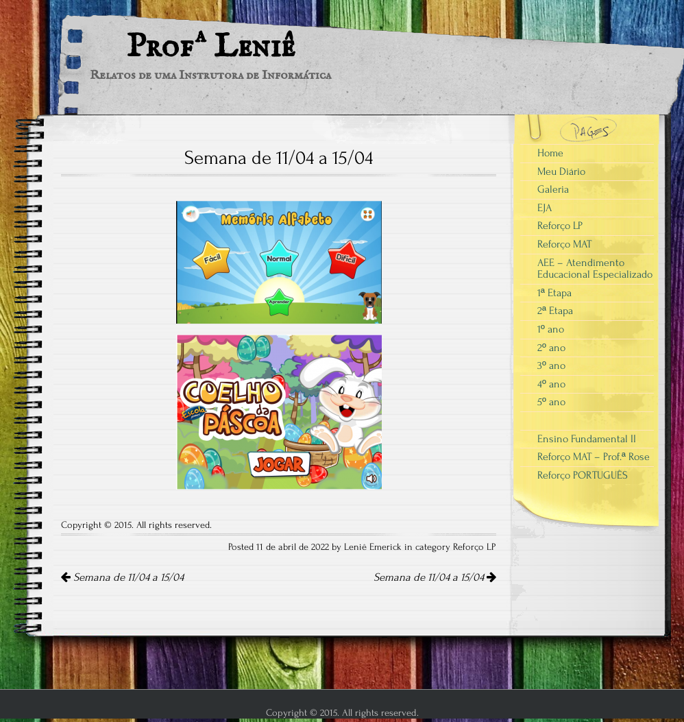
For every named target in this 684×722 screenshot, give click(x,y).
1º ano (550, 329)
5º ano (551, 402)
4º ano (551, 384)
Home (550, 153)
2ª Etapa (555, 310)
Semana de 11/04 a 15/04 (122, 577)
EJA (544, 208)
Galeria (553, 189)
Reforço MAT (564, 244)
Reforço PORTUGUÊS (582, 475)
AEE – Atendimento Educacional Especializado (594, 268)
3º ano (551, 365)
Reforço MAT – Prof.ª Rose (593, 456)
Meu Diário (561, 171)
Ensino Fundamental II (586, 439)
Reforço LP (474, 547)
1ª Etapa (554, 293)
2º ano (551, 347)
